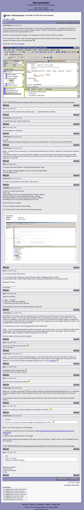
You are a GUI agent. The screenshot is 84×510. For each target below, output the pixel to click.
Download (32, 504)
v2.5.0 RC (21, 44)
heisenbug (52, 360)
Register (46, 8)
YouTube (55, 507)
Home (35, 8)
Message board (56, 504)
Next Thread (75, 485)
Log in (52, 9)
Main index (25, 504)
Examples (48, 504)
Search (40, 8)
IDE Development (18, 15)
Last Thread (67, 485)
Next (13, 19)
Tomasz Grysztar (40, 507)
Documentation (40, 504)
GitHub (51, 507)
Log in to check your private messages (39, 9)
